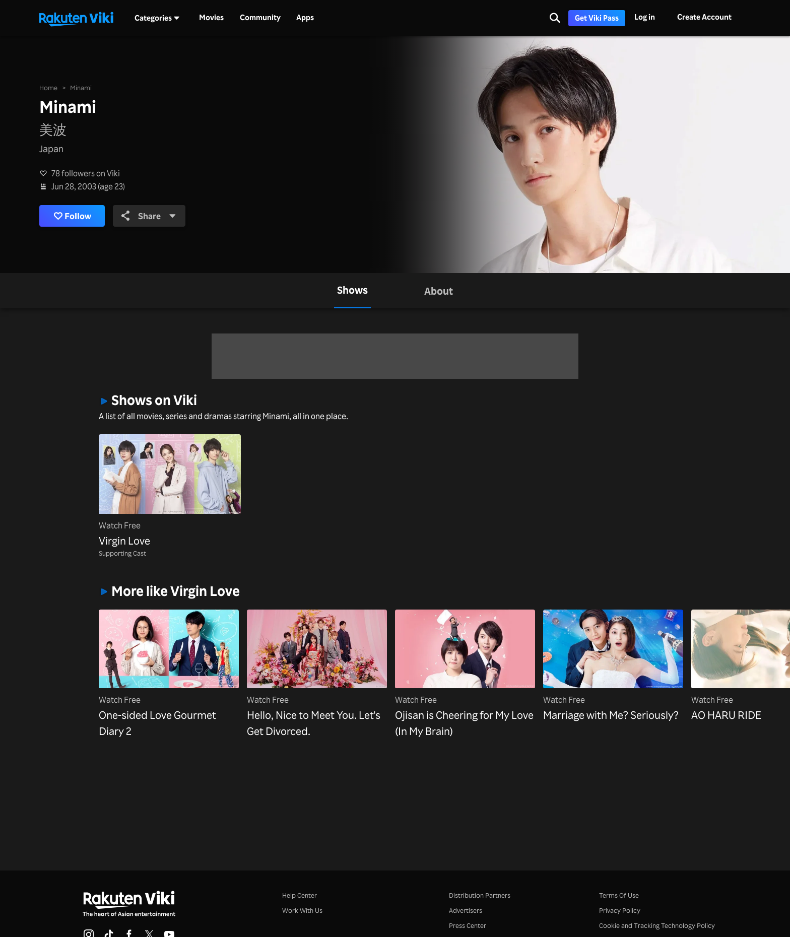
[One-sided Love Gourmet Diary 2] (169, 674)
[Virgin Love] (170, 491)
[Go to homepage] (76, 18)
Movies (211, 17)
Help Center (299, 895)
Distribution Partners (479, 895)
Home (48, 87)
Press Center (467, 925)
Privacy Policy (619, 910)
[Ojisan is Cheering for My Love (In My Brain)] (465, 674)
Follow (74, 216)
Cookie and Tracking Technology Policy (657, 925)
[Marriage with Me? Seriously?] (613, 666)
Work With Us (302, 910)
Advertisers (465, 910)
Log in (644, 17)
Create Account (704, 17)
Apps (305, 17)
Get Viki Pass (597, 18)
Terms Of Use (619, 895)
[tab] (352, 290)
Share (154, 215)
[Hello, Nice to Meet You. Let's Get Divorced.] (317, 674)
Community (260, 17)
